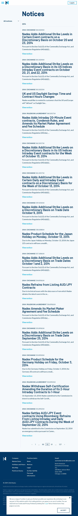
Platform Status (17, 471)
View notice (27, 54)
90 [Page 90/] (47, 444)
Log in (72, 3)
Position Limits (32, 458)
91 (52, 444)
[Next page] (64, 444)
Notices (29, 464)
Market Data (16, 461)
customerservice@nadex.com (65, 460)
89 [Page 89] (43, 444)
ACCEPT (63, 510)
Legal (29, 467)
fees (4, 499)
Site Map (15, 467)
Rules (29, 461)
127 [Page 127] (60, 444)
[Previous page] (32, 444)
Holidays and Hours (18, 464)
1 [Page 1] (35, 444)
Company (15, 458)
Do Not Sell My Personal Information (32, 473)
